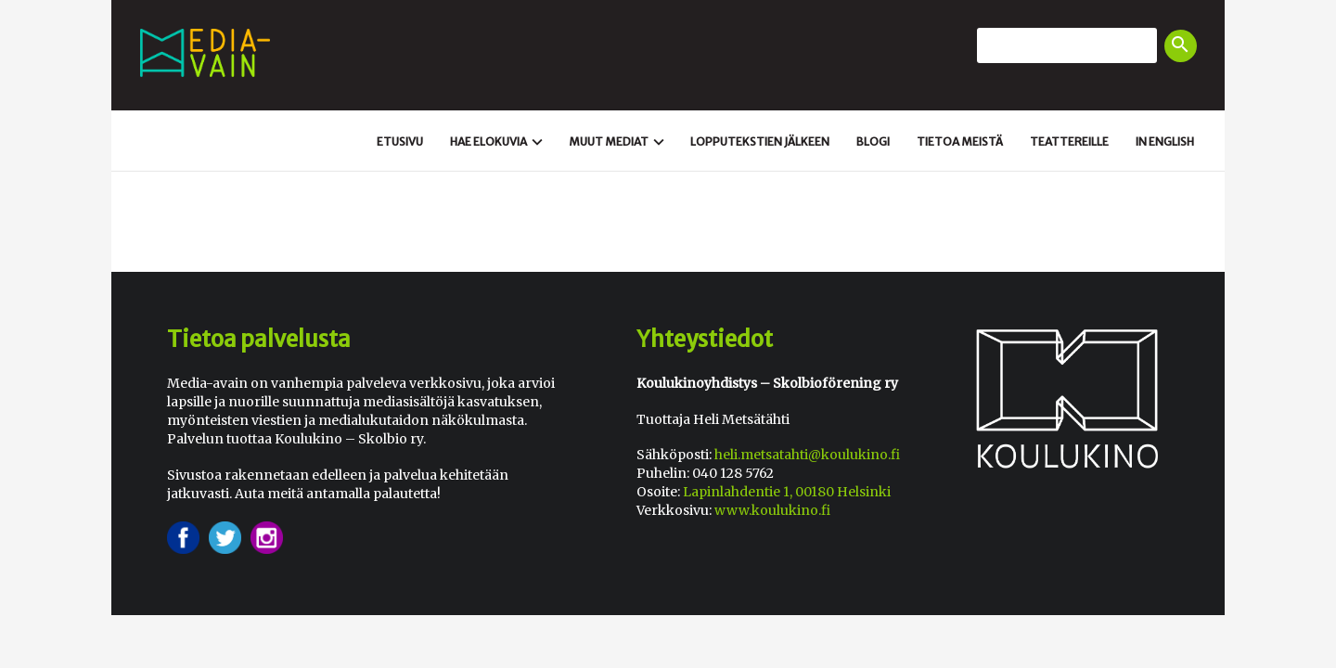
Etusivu (400, 141)
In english (1165, 141)
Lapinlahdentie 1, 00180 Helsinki (787, 491)
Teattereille (1069, 141)
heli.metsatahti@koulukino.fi (807, 454)
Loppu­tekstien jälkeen (759, 141)
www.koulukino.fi (772, 510)
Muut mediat (619, 142)
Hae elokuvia (498, 142)
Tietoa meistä (960, 141)
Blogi (873, 141)
